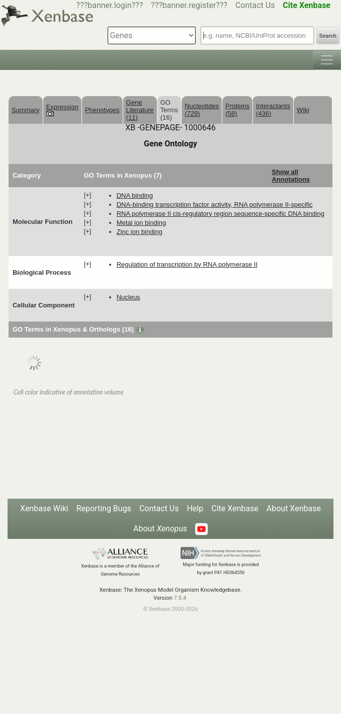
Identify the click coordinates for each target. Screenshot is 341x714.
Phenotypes (102, 110)
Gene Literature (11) (140, 110)
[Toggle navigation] (327, 60)
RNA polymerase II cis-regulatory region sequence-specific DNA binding (220, 213)
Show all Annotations (291, 175)
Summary (26, 110)
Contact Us (255, 5)
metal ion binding (141, 222)
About (160, 528)
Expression (62, 109)
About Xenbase (294, 508)
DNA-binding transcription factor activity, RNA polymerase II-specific (215, 204)
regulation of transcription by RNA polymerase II (187, 264)
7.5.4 (180, 598)
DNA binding (135, 195)
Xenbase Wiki (44, 508)
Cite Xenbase (235, 508)
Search (327, 36)
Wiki (303, 110)
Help (195, 508)
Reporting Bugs (103, 508)
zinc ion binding (139, 231)
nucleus (128, 297)
